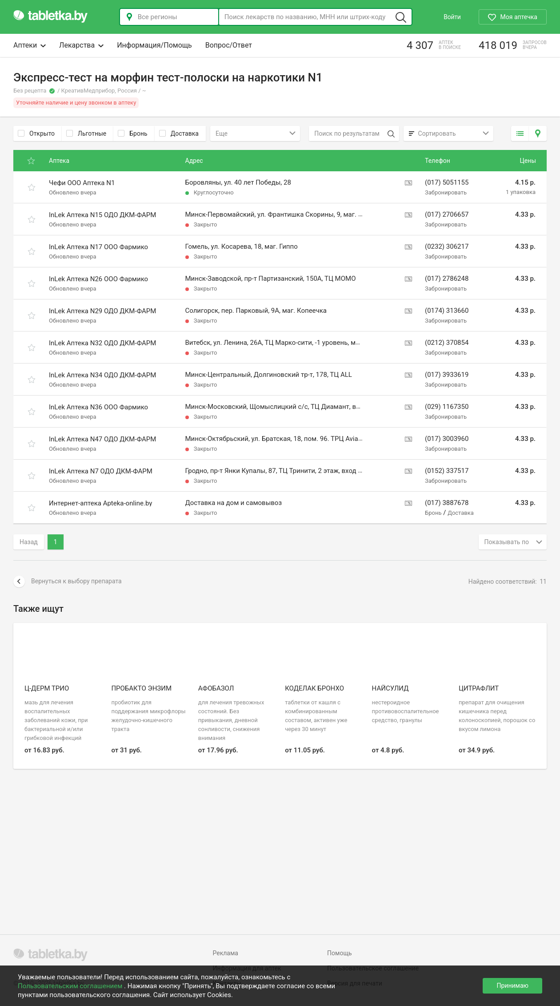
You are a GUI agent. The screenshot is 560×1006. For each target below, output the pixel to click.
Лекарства (81, 45)
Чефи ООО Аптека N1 (82, 183)
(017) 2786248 (446, 279)
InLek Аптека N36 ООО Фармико (98, 407)
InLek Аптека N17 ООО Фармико (98, 247)
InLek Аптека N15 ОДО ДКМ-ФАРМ (102, 215)
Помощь (339, 953)
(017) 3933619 (446, 375)
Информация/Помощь (154, 45)
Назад (29, 541)
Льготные (86, 133)
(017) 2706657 (446, 214)
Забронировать (446, 192)
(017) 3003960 (446, 439)
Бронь (132, 133)
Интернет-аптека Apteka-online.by (100, 503)
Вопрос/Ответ (228, 45)
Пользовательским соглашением (71, 986)
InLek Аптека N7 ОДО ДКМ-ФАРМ (100, 471)
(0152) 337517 (446, 471)
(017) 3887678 (446, 503)
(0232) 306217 (446, 246)
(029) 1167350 (446, 407)
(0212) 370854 (446, 343)
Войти (452, 16)
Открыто (36, 133)
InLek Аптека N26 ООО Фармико (98, 279)
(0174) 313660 (446, 311)
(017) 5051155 (446, 182)
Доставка (179, 133)
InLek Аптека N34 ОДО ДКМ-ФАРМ (102, 375)
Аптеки (29, 45)
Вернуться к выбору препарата (67, 581)
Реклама (225, 953)
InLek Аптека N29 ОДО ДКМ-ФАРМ (102, 311)
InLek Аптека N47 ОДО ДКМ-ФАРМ (102, 439)
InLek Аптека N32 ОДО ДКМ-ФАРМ (102, 343)
